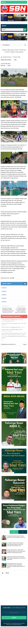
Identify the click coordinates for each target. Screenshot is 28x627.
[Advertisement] (14, 589)
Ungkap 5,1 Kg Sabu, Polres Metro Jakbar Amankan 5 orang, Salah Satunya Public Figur (8, 310)
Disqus (24, 344)
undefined (3, 287)
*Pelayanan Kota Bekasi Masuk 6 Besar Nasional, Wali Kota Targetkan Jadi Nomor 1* (16, 537)
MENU (4, 2)
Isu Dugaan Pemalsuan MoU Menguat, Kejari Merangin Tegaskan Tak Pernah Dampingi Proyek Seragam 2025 (15, 544)
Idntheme (19, 624)
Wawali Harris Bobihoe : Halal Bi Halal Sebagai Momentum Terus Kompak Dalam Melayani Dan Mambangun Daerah (16, 551)
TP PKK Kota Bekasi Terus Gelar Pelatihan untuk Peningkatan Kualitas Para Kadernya (20, 310)
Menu (4, 25)
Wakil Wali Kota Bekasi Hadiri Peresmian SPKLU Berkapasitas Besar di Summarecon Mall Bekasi (16, 558)
